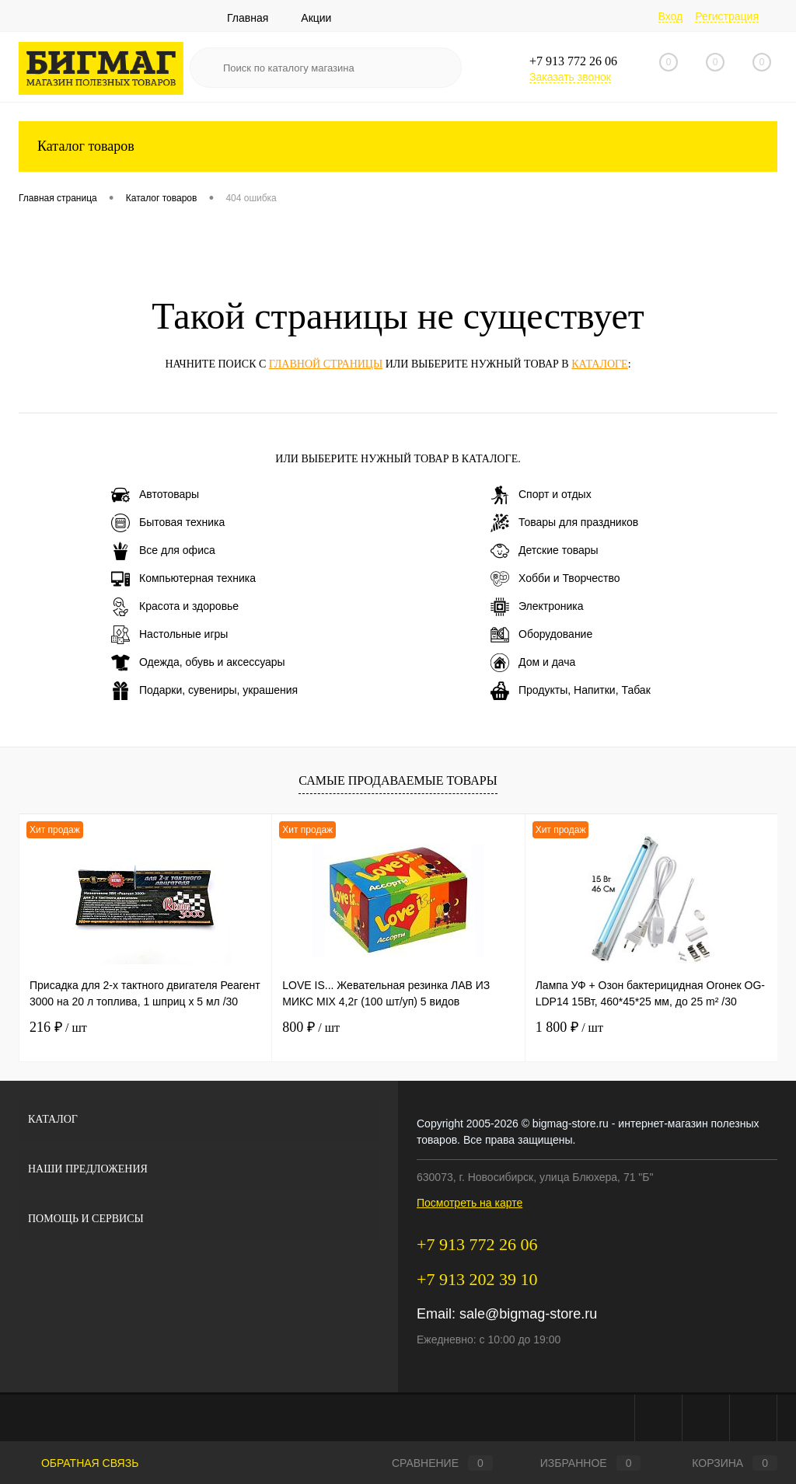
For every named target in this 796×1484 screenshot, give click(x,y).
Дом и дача (533, 662)
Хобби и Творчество (555, 579)
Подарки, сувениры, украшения (204, 690)
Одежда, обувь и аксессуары (198, 662)
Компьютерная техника (183, 579)
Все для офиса (163, 551)
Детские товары (545, 551)
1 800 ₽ (569, 1027)
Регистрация (727, 16)
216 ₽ (58, 1027)
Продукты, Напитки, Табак (571, 690)
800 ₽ (311, 1027)
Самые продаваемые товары (397, 780)
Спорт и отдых (541, 495)
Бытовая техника (168, 523)
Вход (670, 16)
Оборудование (541, 634)
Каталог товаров (398, 146)
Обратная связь (78, 1463)
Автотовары (155, 495)
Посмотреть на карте (469, 1203)
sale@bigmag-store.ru (528, 1314)
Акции (316, 18)
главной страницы (325, 364)
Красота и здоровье (175, 606)
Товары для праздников (564, 523)
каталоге (599, 364)
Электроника (537, 606)
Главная (247, 18)
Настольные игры (169, 634)
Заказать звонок (570, 77)
